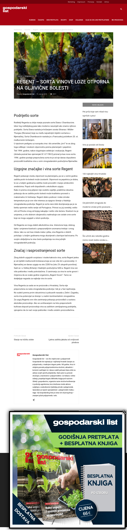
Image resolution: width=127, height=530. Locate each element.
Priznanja (91, 2)
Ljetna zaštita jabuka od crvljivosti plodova (64, 341)
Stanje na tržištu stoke (24, 339)
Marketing (71, 2)
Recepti (64, 20)
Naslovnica (18, 30)
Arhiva (106, 2)
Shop (71, 20)
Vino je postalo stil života (93, 144)
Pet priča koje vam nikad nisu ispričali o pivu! (95, 113)
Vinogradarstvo (29, 76)
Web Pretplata (52, 20)
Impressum (81, 2)
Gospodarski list (28, 94)
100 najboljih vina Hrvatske (94, 173)
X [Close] (125, 412)
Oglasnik (79, 20)
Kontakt (99, 2)
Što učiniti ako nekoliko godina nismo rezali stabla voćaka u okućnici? (96, 238)
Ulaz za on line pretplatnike (97, 20)
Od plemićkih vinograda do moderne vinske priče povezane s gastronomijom (97, 205)
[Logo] (15, 9)
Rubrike (32, 20)
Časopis (41, 20)
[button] (121, 9)
